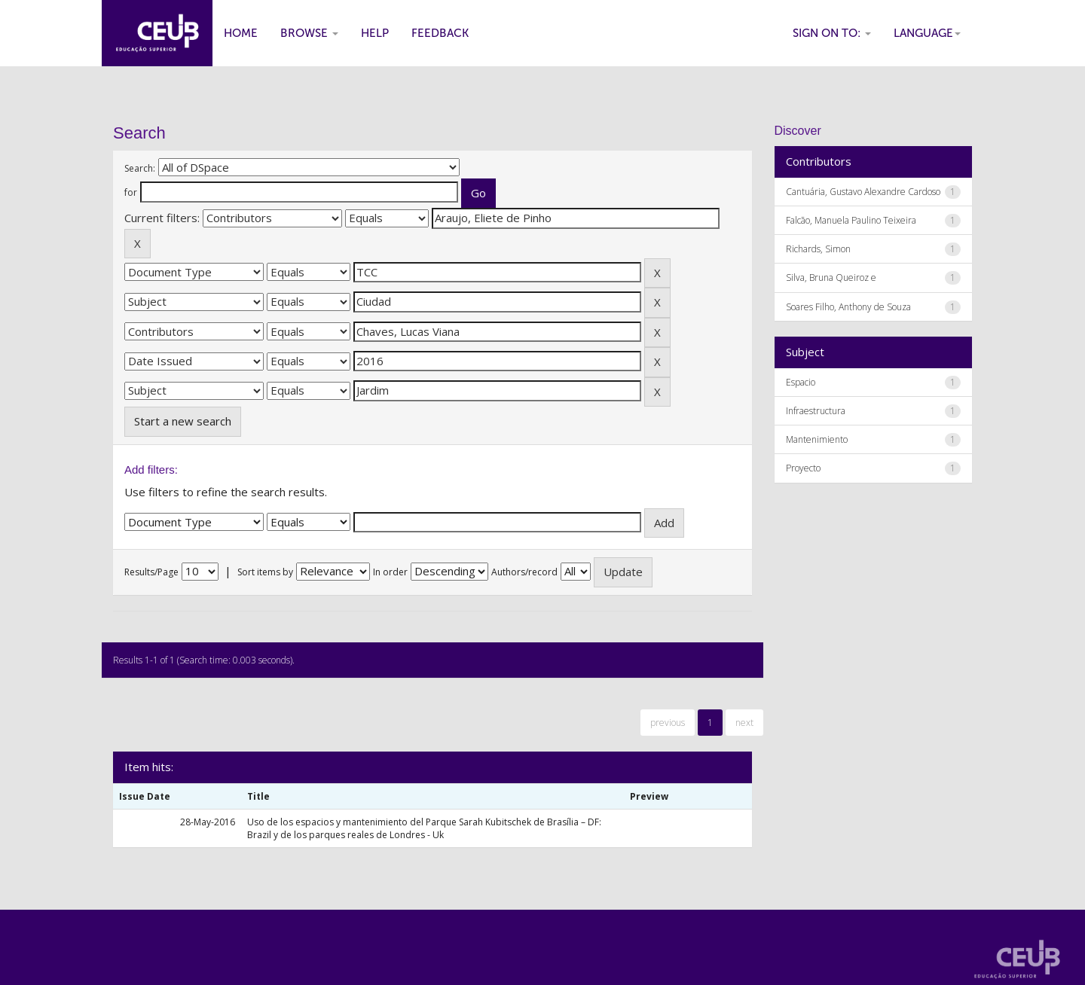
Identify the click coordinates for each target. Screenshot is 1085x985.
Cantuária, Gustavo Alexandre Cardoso (863, 191)
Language (927, 33)
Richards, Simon (818, 248)
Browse (309, 33)
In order (390, 572)
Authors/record (524, 572)
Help (375, 33)
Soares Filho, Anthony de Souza (848, 306)
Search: (139, 168)
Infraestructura (815, 410)
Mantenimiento (817, 439)
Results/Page (151, 572)
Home (241, 33)
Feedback (440, 33)
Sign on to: (832, 33)
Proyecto (803, 468)
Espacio (800, 382)
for (130, 192)
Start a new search (182, 420)
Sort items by (265, 572)
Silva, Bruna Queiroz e (831, 277)
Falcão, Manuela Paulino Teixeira (851, 220)
